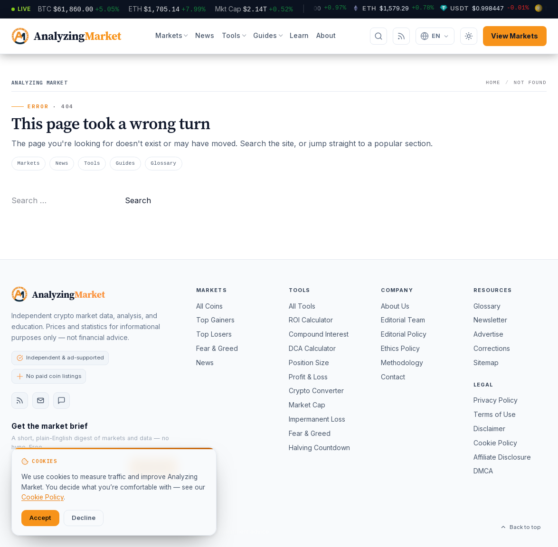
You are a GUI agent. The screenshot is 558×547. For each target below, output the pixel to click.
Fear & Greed (217, 348)
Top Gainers (215, 320)
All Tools (302, 306)
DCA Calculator (312, 348)
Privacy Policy (495, 400)
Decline (83, 517)
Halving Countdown (319, 447)
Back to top (520, 527)
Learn (299, 35)
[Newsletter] (40, 400)
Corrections (491, 348)
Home (493, 82)
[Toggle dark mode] (468, 36)
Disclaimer (489, 428)
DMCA (483, 471)
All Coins (209, 306)
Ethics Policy (400, 348)
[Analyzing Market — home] (58, 294)
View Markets (514, 36)
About (326, 35)
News (204, 35)
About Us (395, 306)
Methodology (402, 362)
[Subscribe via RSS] (401, 36)
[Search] (378, 36)
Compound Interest (319, 334)
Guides (265, 35)
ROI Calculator (311, 320)
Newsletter (490, 320)
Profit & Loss (308, 377)
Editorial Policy (403, 334)
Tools (231, 35)
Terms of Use (494, 414)
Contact (393, 377)
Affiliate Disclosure (502, 457)
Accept (40, 517)
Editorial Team (403, 320)
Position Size (309, 362)
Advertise (488, 334)
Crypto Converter (316, 391)
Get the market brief (49, 426)
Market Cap (307, 405)
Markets (168, 35)
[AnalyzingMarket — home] (66, 36)
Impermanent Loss (317, 419)
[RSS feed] (19, 400)
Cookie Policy (495, 443)
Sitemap (486, 362)
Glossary (163, 163)
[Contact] (61, 400)
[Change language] (435, 36)
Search (138, 200)
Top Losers (214, 334)
